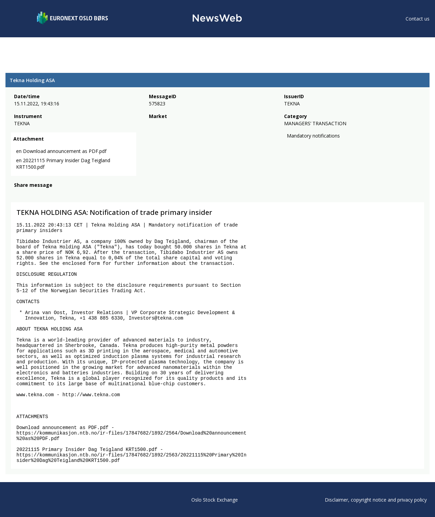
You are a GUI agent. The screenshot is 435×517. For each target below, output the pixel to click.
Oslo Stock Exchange (214, 499)
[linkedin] (41, 194)
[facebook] (18, 194)
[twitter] (28, 194)
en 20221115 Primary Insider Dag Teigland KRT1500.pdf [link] (63, 163)
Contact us (418, 18)
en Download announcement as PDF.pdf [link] (61, 151)
